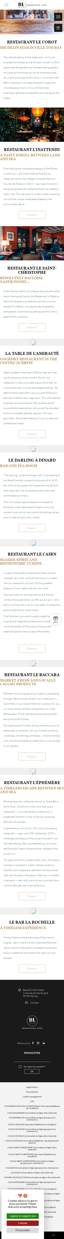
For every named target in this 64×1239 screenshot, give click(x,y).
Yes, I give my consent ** (34, 1066)
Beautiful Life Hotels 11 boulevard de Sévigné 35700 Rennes (35, 992)
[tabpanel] (32, 125)
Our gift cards (58, 28)
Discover (32, 214)
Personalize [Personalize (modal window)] (23, 1230)
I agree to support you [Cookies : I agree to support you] (22, 1216)
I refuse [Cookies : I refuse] (22, 1223)
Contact (32, 1002)
